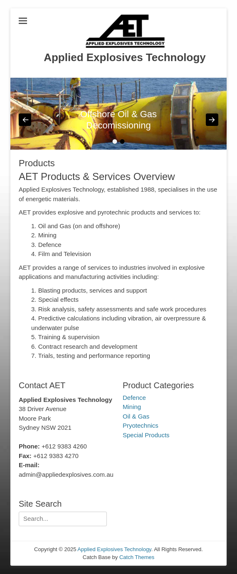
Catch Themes (136, 557)
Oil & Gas (136, 416)
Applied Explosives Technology (125, 57)
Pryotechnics (140, 425)
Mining (132, 406)
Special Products (146, 435)
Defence (134, 397)
